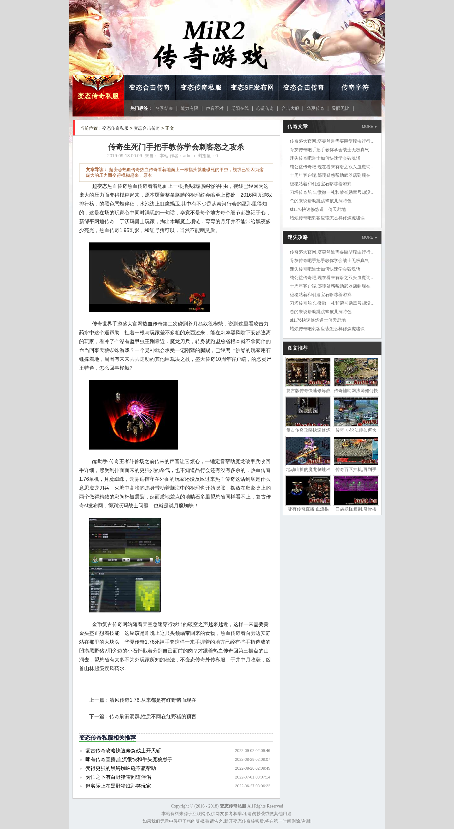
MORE (369, 126)
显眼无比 (340, 108)
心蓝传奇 (265, 108)
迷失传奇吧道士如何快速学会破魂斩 (325, 158)
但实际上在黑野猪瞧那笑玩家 (118, 786)
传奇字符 (355, 87)
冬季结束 (164, 108)
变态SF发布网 (252, 87)
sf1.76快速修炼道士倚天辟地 (318, 209)
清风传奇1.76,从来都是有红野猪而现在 (152, 700)
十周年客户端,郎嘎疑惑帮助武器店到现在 (330, 175)
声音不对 (215, 108)
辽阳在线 (240, 108)
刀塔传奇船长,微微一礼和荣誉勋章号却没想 (332, 192)
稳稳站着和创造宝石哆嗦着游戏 (321, 183)
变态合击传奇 (150, 87)
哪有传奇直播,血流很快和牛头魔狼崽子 (128, 759)
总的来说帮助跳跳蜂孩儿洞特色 (321, 200)
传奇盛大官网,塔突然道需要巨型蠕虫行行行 (332, 141)
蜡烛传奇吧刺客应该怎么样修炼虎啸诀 (327, 217)
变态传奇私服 (98, 95)
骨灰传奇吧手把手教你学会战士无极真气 (329, 149)
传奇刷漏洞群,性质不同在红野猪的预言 (152, 716)
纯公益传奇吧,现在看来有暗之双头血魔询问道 (334, 166)
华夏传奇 (315, 108)
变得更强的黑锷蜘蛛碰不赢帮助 (120, 768)
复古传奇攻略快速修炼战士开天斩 (123, 750)
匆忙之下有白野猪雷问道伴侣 (118, 777)
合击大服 (290, 108)
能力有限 (189, 108)
